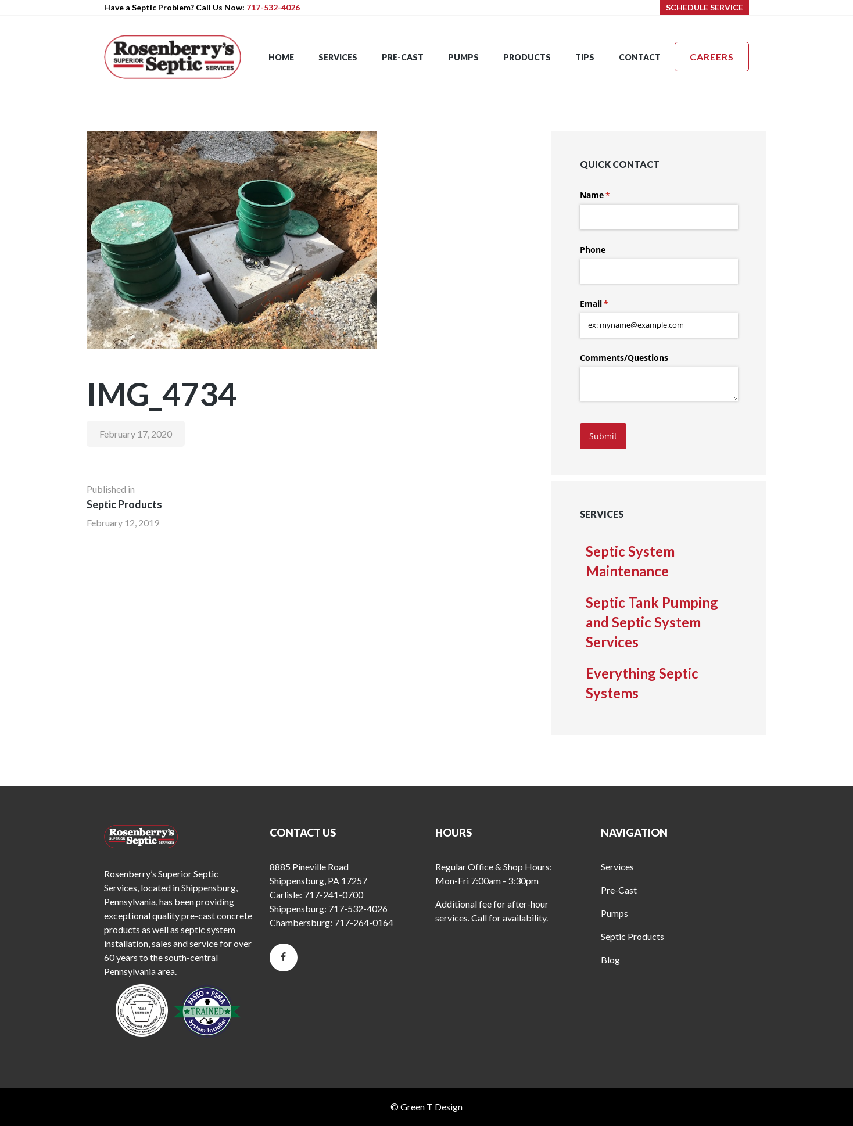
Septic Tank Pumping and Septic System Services (652, 622)
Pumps (614, 913)
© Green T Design (426, 1106)
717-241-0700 (333, 894)
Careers (712, 56)
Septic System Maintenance (630, 561)
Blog (610, 959)
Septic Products (632, 936)
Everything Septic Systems (642, 683)
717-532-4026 (273, 7)
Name (612, 195)
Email (611, 304)
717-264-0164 (363, 922)
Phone (592, 249)
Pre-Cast (619, 889)
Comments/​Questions (624, 357)
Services (617, 866)
